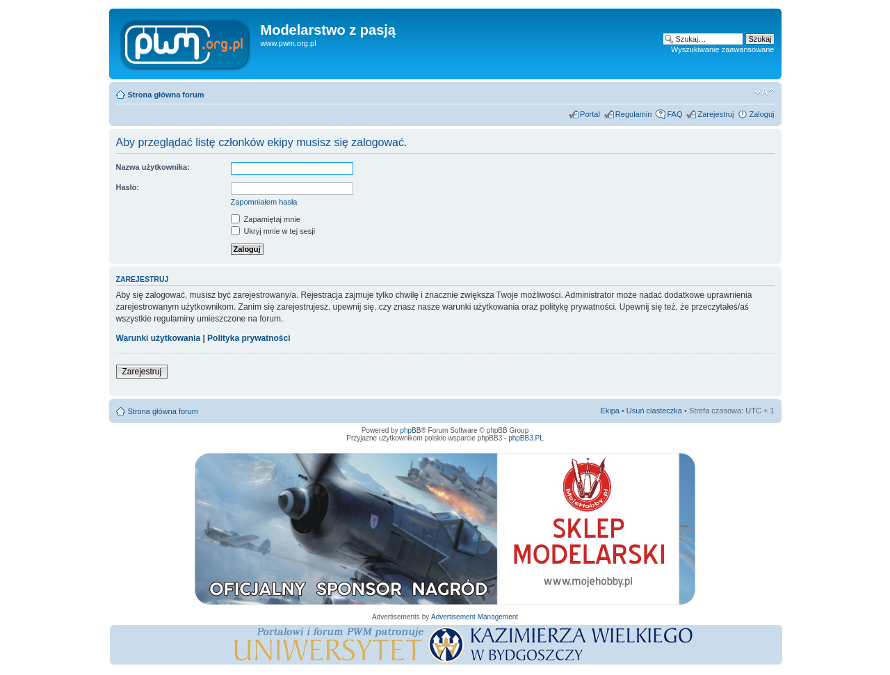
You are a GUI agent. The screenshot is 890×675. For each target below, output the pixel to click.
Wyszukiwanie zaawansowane (722, 49)
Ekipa (610, 410)
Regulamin (633, 114)
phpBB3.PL (526, 438)
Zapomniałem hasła (264, 202)
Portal (590, 114)
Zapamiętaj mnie (265, 219)
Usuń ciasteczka (654, 410)
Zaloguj (761, 114)
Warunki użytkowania (158, 338)
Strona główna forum (166, 94)
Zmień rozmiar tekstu (764, 92)
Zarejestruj (715, 114)
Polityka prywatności (248, 338)
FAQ (674, 114)
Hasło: (128, 187)
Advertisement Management (474, 617)
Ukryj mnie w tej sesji (273, 231)
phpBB (410, 430)
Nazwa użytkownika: (153, 167)
